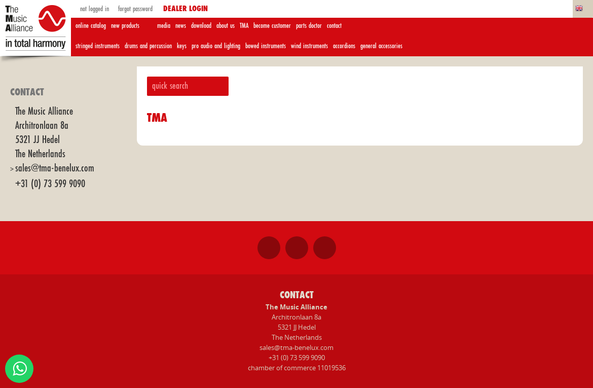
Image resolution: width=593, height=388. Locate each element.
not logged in (93, 9)
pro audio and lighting (216, 46)
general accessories (381, 46)
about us (225, 25)
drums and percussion (148, 46)
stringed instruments (98, 46)
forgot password (134, 9)
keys (182, 46)
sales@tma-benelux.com (54, 167)
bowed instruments (265, 46)
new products (125, 25)
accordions (344, 46)
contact (334, 25)
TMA (244, 25)
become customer (272, 25)
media (163, 25)
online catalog (91, 25)
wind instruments (309, 46)
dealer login (185, 9)
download (201, 25)
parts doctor (309, 25)
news (180, 25)
